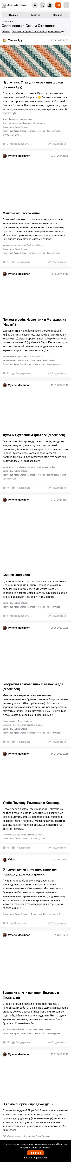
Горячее (35, 15)
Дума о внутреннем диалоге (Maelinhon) (34, 435)
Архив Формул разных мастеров (17, 119)
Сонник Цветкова (16, 575)
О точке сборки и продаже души (28, 1104)
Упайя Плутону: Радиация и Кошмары (32, 803)
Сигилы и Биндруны (12, 135)
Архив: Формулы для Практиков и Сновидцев (24, 123)
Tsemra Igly (15, 40)
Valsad (12, 859)
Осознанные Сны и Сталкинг (16, 127)
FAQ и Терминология (12, 1136)
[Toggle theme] (35, 5)
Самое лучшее (53, 131)
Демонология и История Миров (17, 721)
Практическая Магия (56, 475)
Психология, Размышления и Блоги (47, 914)
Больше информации (35, 1157)
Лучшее (13, 15)
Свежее (57, 15)
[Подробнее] (35, 61)
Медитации (8, 467)
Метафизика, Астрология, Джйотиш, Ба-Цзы (23, 245)
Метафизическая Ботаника (15, 360)
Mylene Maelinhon (19, 155)
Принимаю (35, 1153)
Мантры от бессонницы (21, 213)
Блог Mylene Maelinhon (13, 1029)
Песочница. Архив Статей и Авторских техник (24, 131)
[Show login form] (50, 5)
